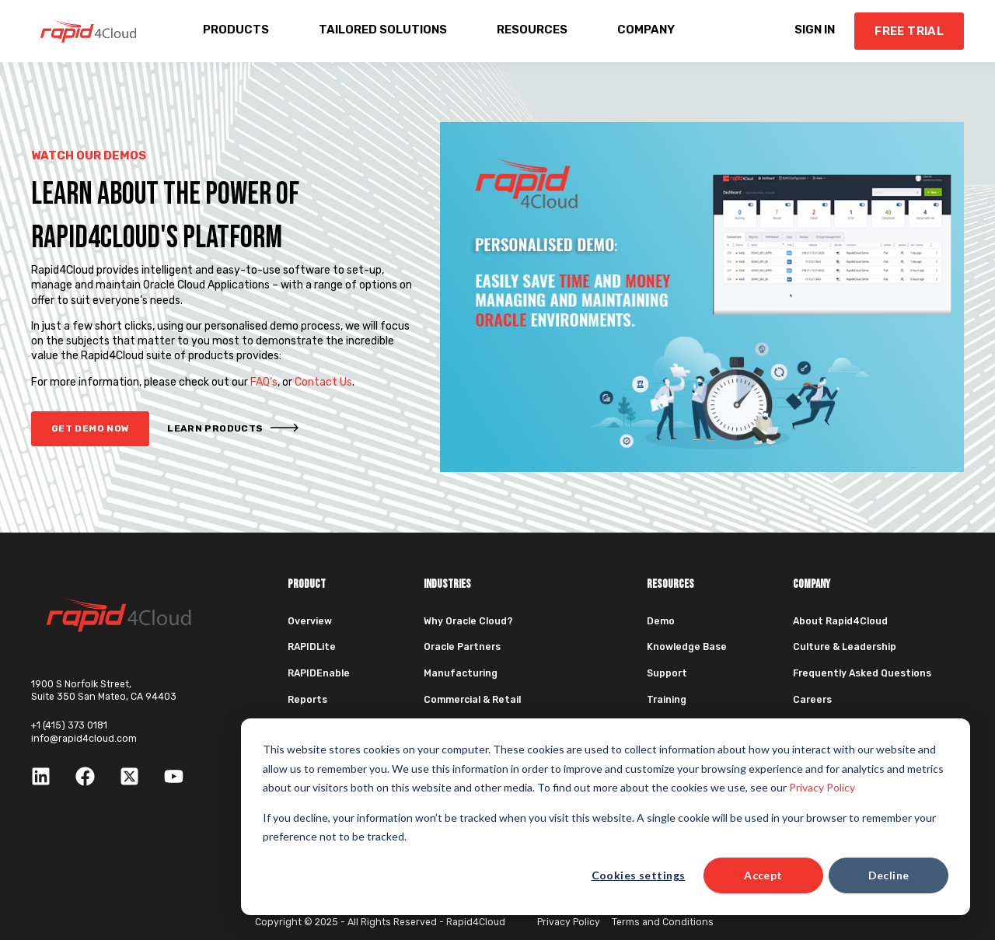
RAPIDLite (312, 646)
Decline (888, 875)
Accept (763, 875)
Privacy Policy (822, 787)
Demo (661, 621)
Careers (812, 699)
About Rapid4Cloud (840, 621)
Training (666, 699)
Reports (307, 699)
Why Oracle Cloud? (468, 621)
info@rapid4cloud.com (84, 738)
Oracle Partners (462, 646)
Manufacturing (461, 673)
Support (667, 673)
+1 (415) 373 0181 (69, 725)
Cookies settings (639, 875)
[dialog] (605, 816)
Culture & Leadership (844, 646)
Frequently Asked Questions (862, 673)
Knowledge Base (687, 646)
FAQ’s (264, 382)
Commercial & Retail (472, 699)
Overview (310, 621)
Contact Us (323, 382)
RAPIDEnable (319, 673)
